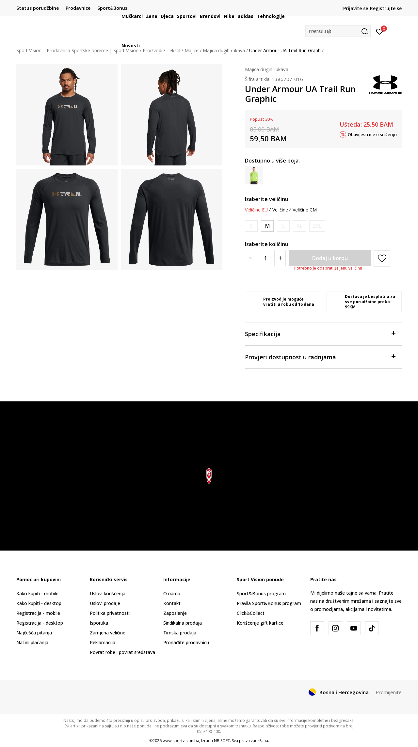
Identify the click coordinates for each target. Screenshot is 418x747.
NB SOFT (222, 740)
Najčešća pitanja (34, 633)
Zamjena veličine (107, 633)
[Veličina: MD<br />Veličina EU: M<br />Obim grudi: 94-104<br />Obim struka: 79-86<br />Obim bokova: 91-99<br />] (267, 226)
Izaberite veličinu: (267, 199)
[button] (338, 31)
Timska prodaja (179, 633)
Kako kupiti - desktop (38, 603)
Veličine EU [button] (256, 209)
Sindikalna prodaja (182, 623)
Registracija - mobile (38, 613)
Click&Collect (251, 613)
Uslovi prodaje (105, 603)
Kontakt (172, 603)
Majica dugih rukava (266, 69)
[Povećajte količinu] (280, 258)
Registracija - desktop (39, 623)
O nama (171, 593)
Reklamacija (102, 642)
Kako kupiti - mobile (37, 593)
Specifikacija (320, 333)
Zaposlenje (175, 613)
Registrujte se (386, 8)
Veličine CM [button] (305, 209)
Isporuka (99, 623)
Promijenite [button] (389, 692)
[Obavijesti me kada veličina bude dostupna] (251, 226)
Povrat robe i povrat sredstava (122, 652)
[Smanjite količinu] (250, 258)
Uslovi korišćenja (107, 593)
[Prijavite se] (380, 31)
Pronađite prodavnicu (186, 642)
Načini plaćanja (32, 642)
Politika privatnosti (110, 613)
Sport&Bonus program (261, 593)
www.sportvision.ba (181, 740)
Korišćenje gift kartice (260, 623)
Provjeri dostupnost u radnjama (320, 356)
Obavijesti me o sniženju (372, 134)
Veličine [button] (280, 209)
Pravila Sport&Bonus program (269, 603)
